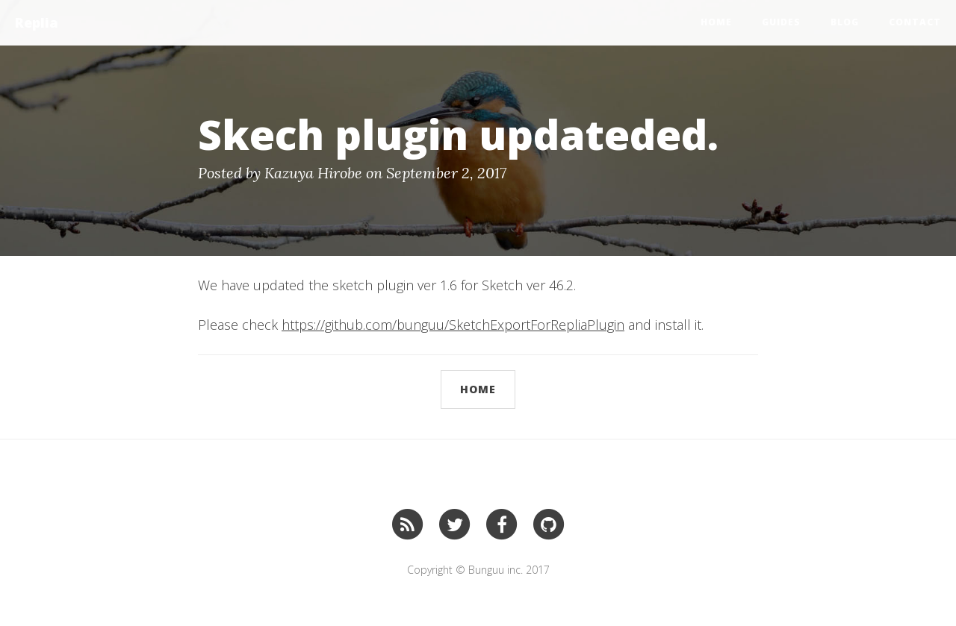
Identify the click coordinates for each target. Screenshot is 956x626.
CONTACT (915, 22)
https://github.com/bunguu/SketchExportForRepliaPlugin (453, 325)
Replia (36, 22)
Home (716, 22)
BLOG (845, 22)
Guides (781, 22)
